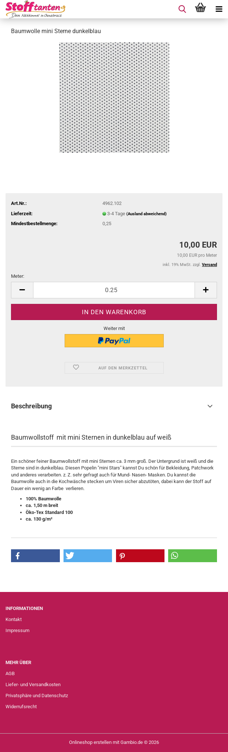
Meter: (17, 276)
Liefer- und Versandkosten (33, 684)
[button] (22, 290)
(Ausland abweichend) (146, 214)
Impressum (17, 630)
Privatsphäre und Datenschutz (37, 695)
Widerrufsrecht (21, 706)
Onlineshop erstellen (90, 742)
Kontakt (14, 619)
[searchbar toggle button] (182, 9)
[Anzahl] (114, 290)
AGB (10, 673)
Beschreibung (31, 406)
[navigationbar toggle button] (219, 9)
